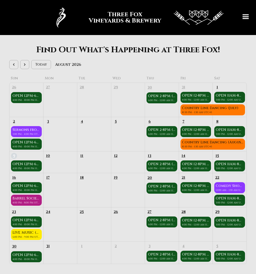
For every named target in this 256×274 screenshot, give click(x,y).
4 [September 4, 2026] (183, 246)
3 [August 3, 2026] (48, 121)
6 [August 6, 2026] (149, 121)
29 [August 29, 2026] (217, 211)
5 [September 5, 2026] (217, 246)
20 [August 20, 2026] (150, 177)
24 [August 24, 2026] (48, 211)
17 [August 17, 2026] (48, 177)
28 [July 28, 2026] (82, 87)
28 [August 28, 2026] (184, 211)
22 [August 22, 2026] (217, 177)
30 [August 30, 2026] (14, 246)
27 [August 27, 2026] (150, 211)
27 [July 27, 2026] (48, 87)
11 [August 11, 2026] (81, 155)
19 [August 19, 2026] (116, 177)
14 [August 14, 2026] (183, 155)
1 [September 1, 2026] (81, 246)
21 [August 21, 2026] (183, 177)
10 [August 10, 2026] (48, 155)
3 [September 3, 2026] (149, 246)
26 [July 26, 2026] (14, 87)
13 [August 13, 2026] (149, 155)
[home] (137, 18)
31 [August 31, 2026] (48, 246)
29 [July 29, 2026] (116, 87)
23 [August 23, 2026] (14, 211)
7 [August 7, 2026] (183, 121)
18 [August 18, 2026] (82, 177)
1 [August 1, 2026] (217, 87)
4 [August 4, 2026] (82, 121)
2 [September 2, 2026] (116, 246)
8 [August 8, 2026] (217, 121)
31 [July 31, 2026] (183, 87)
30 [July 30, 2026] (150, 87)
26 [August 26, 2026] (116, 211)
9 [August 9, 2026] (14, 155)
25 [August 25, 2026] (82, 211)
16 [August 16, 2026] (14, 177)
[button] (245, 18)
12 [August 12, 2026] (116, 155)
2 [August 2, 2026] (14, 121)
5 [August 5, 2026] (116, 121)
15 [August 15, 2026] (217, 155)
